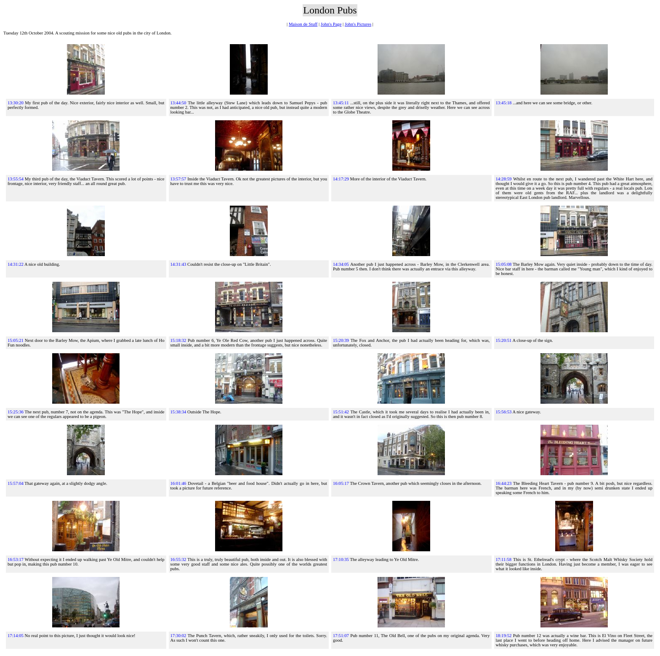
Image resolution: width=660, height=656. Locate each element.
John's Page (331, 24)
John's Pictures (358, 24)
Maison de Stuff (303, 24)
